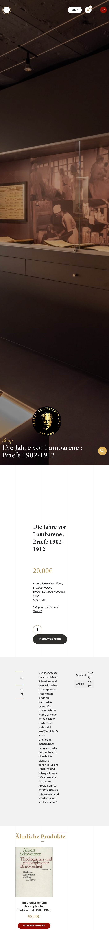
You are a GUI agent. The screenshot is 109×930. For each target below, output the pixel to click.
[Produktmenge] (37, 629)
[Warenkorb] (88, 10)
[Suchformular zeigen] (102, 451)
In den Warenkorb (50, 639)
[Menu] (6, 10)
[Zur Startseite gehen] (47, 421)
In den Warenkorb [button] (34, 925)
